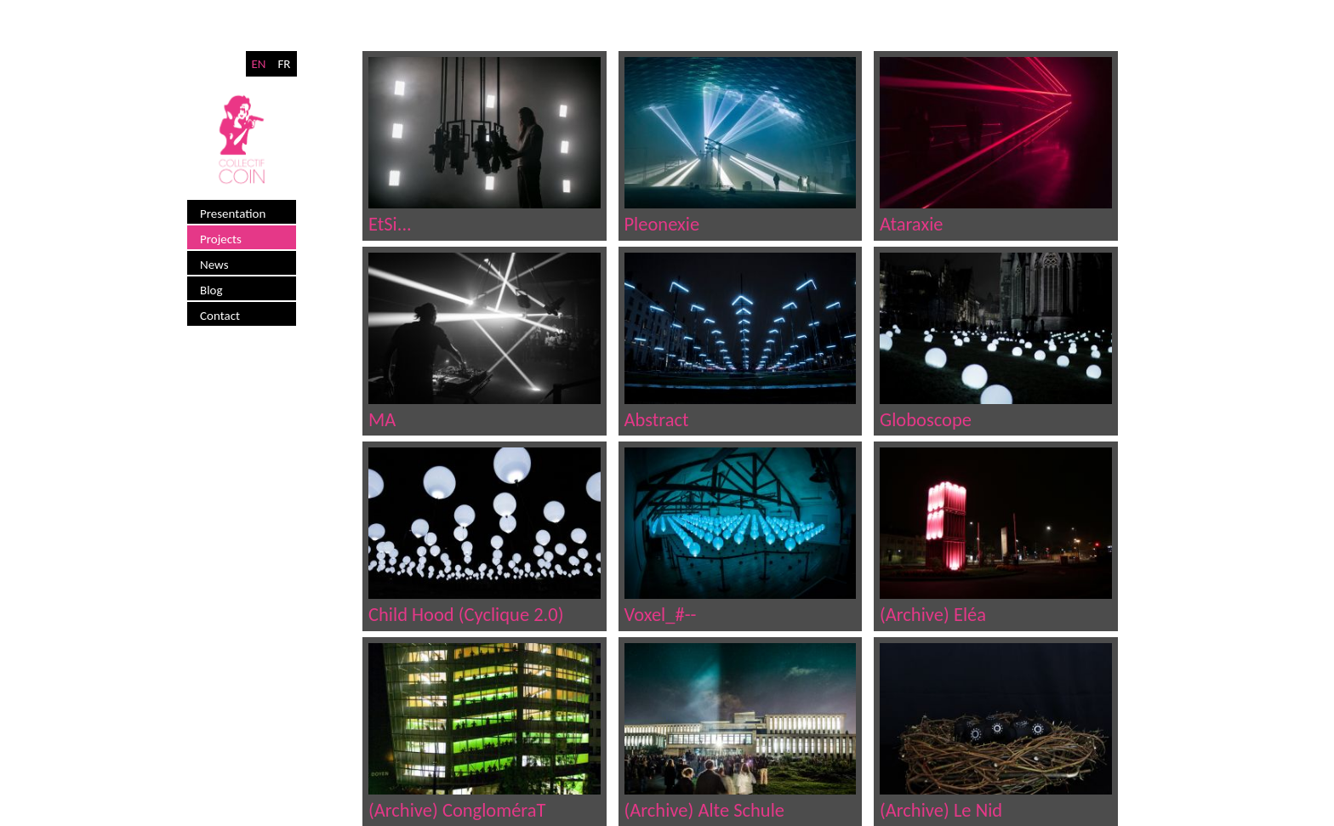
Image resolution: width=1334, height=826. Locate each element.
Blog (211, 290)
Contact (220, 315)
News (214, 264)
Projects (221, 239)
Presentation (232, 213)
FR (283, 63)
